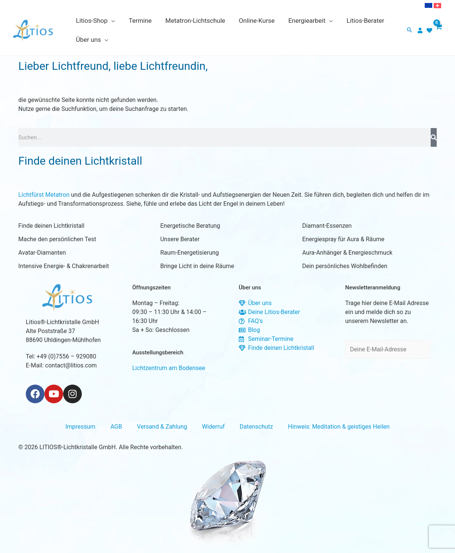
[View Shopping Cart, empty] (438, 30)
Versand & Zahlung (162, 426)
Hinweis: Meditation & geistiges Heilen (339, 426)
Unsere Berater (179, 239)
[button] (409, 30)
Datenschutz (256, 426)
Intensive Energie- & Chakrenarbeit (63, 266)
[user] (421, 30)
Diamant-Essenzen (327, 225)
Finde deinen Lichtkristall (51, 225)
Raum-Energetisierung (189, 252)
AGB (116, 426)
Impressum (80, 426)
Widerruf (213, 426)
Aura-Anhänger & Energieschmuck (347, 252)
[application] (111, 20)
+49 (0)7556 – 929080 (66, 356)
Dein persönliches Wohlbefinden (344, 266)
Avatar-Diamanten (42, 252)
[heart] (430, 30)
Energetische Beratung (190, 225)
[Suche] (434, 137)
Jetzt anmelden (373, 375)
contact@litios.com (71, 365)
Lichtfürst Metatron (43, 194)
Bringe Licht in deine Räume (197, 266)
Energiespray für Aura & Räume (343, 239)
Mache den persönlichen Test (57, 239)
